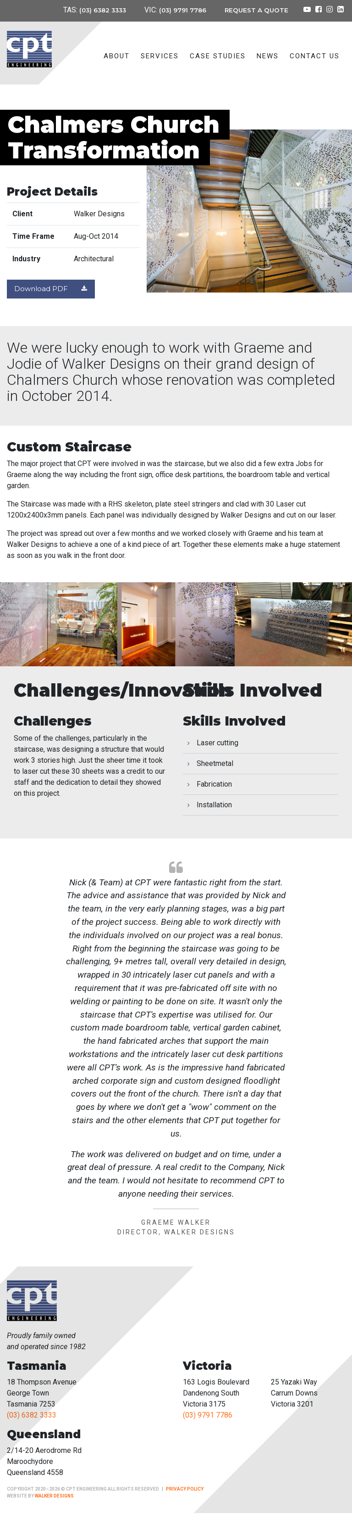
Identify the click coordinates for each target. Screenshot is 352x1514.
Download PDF (52, 289)
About (117, 56)
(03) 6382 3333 (100, 10)
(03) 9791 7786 (182, 10)
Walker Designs (54, 1496)
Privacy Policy (185, 1489)
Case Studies (218, 56)
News (268, 56)
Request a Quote (256, 10)
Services (160, 56)
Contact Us (315, 56)
